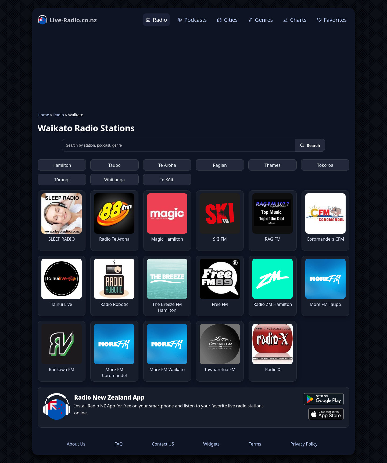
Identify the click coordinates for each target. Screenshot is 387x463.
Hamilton (61, 165)
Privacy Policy (303, 444)
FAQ (118, 444)
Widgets (211, 444)
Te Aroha (167, 165)
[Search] (310, 145)
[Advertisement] (193, 69)
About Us (76, 444)
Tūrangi (61, 180)
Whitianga (114, 180)
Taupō (114, 165)
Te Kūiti (167, 180)
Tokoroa (325, 165)
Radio (58, 114)
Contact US (163, 444)
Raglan (220, 165)
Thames (272, 165)
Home (43, 114)
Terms (255, 444)
